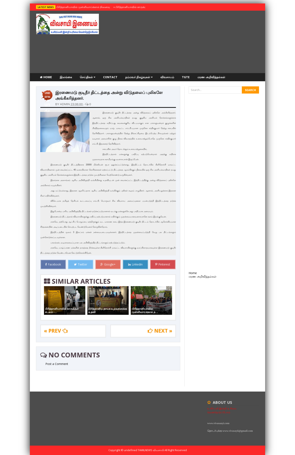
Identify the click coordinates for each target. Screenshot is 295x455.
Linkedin (135, 264)
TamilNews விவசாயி (151, 450)
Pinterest (162, 264)
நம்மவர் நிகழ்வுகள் (139, 77)
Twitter (80, 264)
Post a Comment (56, 364)
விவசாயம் (167, 77)
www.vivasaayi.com (218, 423)
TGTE (186, 77)
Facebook (53, 264)
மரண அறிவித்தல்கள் (211, 77)
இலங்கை (66, 77)
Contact (110, 77)
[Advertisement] (184, 42)
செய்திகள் (87, 77)
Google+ (108, 264)
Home (46, 77)
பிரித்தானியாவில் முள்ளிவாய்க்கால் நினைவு (82, 7)
